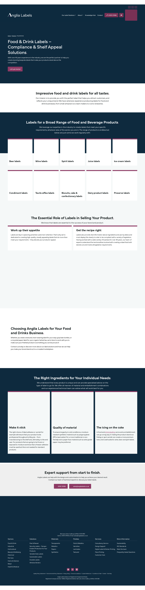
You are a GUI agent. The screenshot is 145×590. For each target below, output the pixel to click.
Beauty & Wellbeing (14, 552)
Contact (100, 15)
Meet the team (122, 549)
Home (9, 36)
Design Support (100, 546)
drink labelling (110, 432)
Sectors (14, 36)
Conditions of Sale (97, 573)
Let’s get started (15, 69)
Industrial (11, 546)
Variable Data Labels (36, 554)
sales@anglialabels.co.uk (80, 486)
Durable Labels (35, 560)
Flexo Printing (99, 552)
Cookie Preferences (86, 573)
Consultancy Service (101, 543)
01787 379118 (112, 15)
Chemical (11, 555)
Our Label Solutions (69, 15)
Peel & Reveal (34, 543)
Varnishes (76, 546)
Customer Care (100, 555)
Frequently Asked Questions (126, 552)
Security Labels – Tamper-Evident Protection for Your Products (38, 548)
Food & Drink (12, 543)
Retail (9, 564)
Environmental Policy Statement (54, 573)
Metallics (54, 546)
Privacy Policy (67, 573)
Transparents (55, 543)
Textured (76, 552)
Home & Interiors (13, 561)
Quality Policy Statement (39, 573)
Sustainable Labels (36, 557)
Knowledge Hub (90, 15)
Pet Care (11, 558)
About (80, 15)
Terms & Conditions (76, 573)
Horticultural (12, 549)
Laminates (76, 549)
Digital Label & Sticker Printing (105, 549)
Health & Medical (13, 567)
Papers (53, 549)
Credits (104, 573)
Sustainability (121, 543)
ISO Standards (121, 546)
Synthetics (54, 552)
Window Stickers (35, 563)
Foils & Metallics (78, 543)
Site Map (109, 573)
